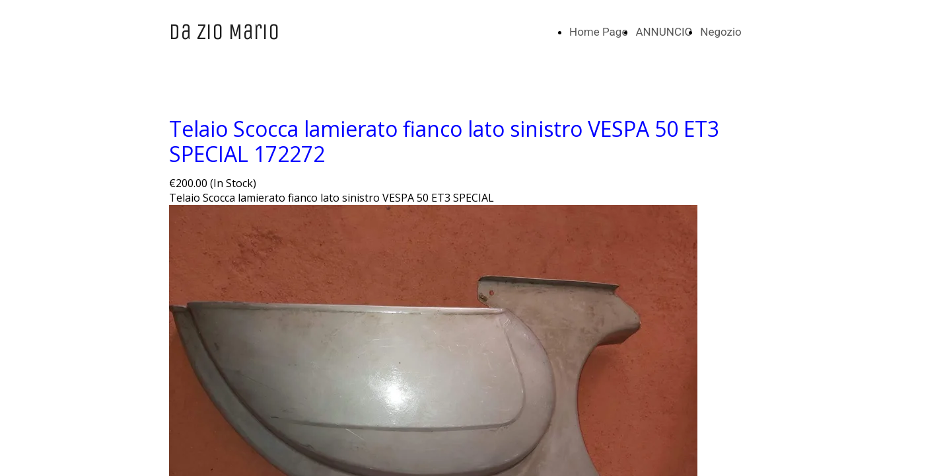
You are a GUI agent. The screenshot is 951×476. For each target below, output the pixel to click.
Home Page (598, 31)
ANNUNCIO (663, 31)
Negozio (721, 31)
